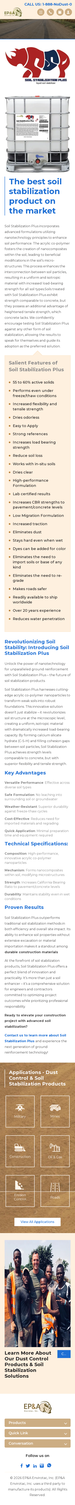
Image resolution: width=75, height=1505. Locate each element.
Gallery (60, 12)
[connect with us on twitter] (28, 1466)
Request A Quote (68, 12)
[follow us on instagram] (42, 1466)
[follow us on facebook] (22, 1466)
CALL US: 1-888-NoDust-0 (48, 4)
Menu (40, 12)
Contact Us (50, 12)
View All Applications (37, 1222)
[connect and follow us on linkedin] (35, 1466)
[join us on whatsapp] (49, 1466)
